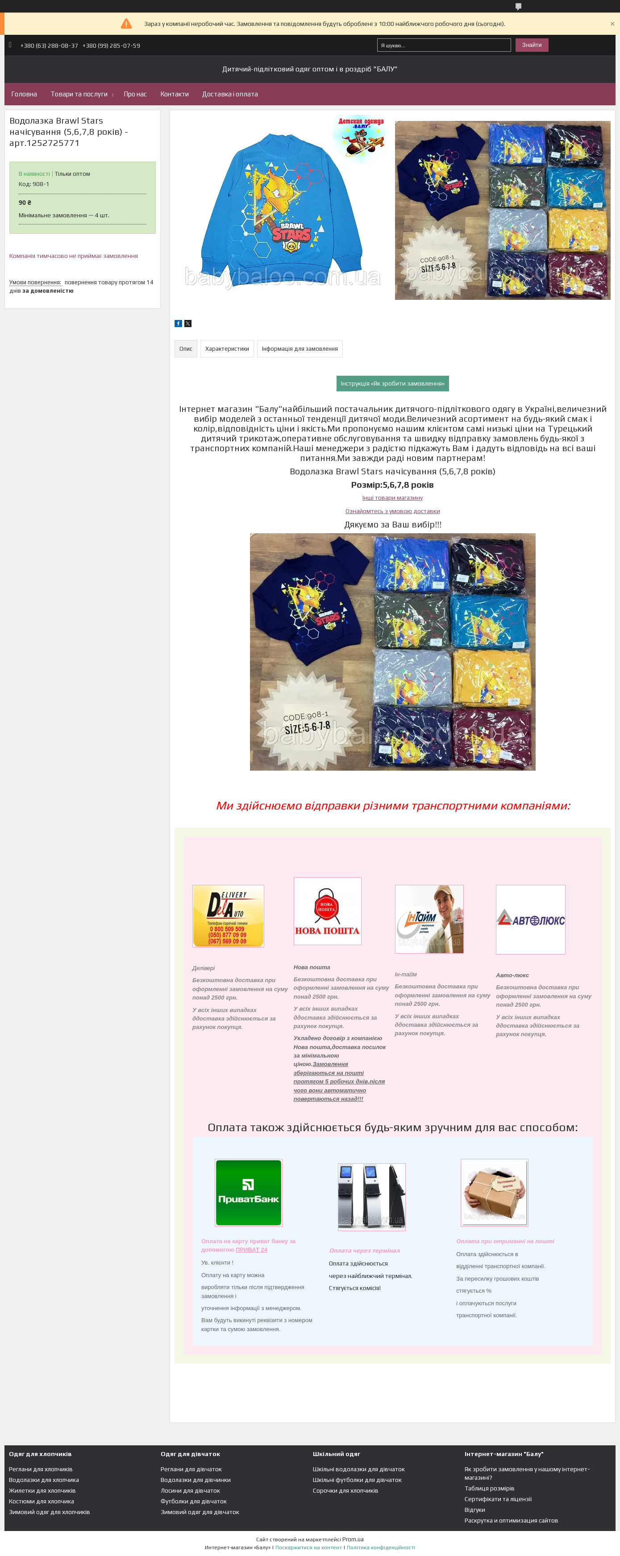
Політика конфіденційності (381, 1547)
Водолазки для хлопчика (44, 1479)
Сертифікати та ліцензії (498, 1498)
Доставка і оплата (230, 94)
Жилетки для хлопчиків (42, 1490)
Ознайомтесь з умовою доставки (392, 511)
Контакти (174, 94)
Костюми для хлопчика (41, 1501)
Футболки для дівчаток (194, 1501)
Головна (24, 94)
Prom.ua (353, 1539)
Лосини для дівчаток (190, 1490)
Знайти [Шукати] (532, 44)
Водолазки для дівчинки (196, 1479)
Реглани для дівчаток (191, 1469)
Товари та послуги (79, 94)
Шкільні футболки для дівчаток (357, 1479)
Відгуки (475, 1509)
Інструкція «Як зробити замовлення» (393, 383)
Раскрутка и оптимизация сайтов (511, 1520)
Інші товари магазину (392, 497)
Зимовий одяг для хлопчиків (49, 1511)
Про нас (135, 94)
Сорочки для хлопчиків (346, 1490)
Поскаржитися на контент (308, 1547)
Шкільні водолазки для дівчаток (359, 1469)
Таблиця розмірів (490, 1488)
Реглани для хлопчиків (41, 1469)
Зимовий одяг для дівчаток (200, 1511)
